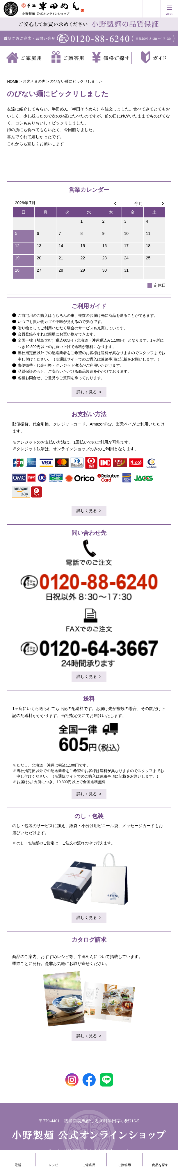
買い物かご (151, 8)
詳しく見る (86, 392)
